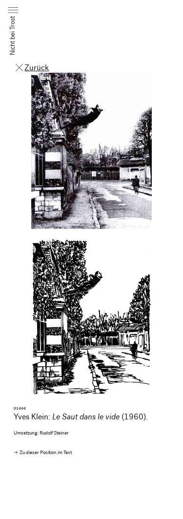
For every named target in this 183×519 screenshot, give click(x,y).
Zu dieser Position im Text (46, 453)
